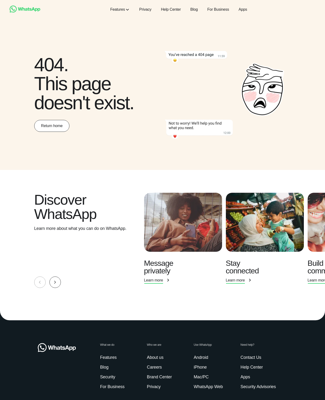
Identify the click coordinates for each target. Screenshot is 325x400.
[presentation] (185, 240)
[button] (55, 282)
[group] (162, 240)
